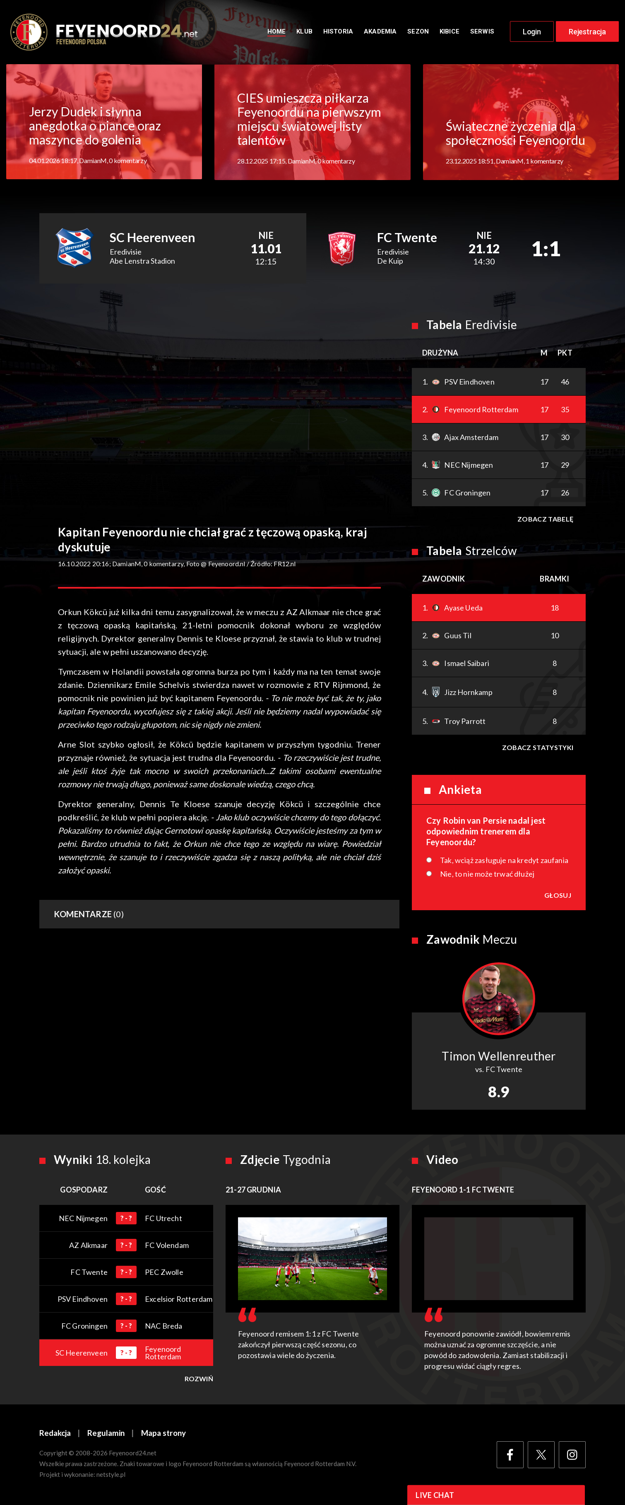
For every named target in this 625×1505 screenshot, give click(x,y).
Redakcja (55, 1434)
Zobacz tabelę (545, 519)
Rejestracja (587, 32)
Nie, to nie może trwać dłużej (487, 874)
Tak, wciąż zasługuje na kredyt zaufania (504, 860)
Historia (338, 32)
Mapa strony (163, 1434)
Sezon (418, 32)
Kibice (449, 32)
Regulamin (106, 1434)
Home (276, 32)
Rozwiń (199, 1379)
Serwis (482, 32)
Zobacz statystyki (537, 748)
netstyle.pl (110, 1475)
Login (532, 32)
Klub (304, 32)
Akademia (380, 32)
